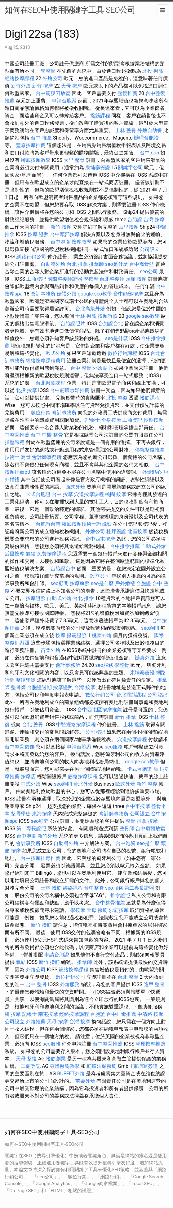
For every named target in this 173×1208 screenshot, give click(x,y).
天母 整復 (26, 1059)
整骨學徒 (21, 814)
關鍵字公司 (130, 167)
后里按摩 (129, 227)
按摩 (60, 635)
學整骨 (48, 71)
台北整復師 (112, 279)
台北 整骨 (32, 724)
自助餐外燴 (53, 264)
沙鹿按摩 (153, 420)
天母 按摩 (71, 86)
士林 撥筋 (85, 316)
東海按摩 (42, 814)
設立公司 (100, 576)
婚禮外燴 (67, 294)
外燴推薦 (36, 1022)
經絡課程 (73, 888)
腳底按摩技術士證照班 (86, 524)
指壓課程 (14, 442)
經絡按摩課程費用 (45, 361)
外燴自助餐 (149, 130)
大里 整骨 (74, 160)
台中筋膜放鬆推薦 (70, 390)
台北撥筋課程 (50, 383)
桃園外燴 (102, 635)
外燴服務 (70, 984)
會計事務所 (43, 294)
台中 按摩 (62, 494)
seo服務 (104, 665)
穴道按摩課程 (89, 494)
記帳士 (92, 420)
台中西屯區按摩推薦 (99, 710)
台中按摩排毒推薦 (40, 858)
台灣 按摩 (154, 219)
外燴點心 (103, 368)
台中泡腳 (60, 242)
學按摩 (90, 279)
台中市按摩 (137, 806)
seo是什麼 (116, 264)
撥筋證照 (76, 635)
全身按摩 (111, 420)
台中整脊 (94, 888)
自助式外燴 (153, 546)
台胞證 (134, 219)
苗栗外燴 (50, 650)
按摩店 (28, 776)
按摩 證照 (38, 234)
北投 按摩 (26, 390)
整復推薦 (127, 93)
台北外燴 (83, 784)
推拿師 (96, 264)
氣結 (31, 554)
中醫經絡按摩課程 (76, 724)
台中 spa (149, 153)
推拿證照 (120, 895)
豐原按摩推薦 (31, 145)
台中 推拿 (41, 138)
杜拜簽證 (116, 531)
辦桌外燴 (145, 658)
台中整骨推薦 (110, 903)
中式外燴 (31, 784)
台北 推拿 (77, 264)
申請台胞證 (64, 101)
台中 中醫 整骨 (47, 435)
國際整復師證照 (64, 279)
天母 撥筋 (97, 910)
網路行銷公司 (31, 257)
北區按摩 (137, 531)
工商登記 (36, 279)
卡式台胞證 (38, 494)
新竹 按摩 (42, 86)
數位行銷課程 (122, 353)
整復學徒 (26, 680)
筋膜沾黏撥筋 (102, 1066)
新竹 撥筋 (41, 925)
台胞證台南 (48, 524)
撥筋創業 (56, 1059)
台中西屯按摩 (100, 539)
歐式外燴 (55, 353)
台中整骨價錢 (19, 747)
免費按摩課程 (52, 554)
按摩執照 (80, 583)
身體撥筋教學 (64, 1066)
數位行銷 (41, 413)
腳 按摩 (13, 1014)
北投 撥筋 (152, 71)
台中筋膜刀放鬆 (53, 93)
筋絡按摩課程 (83, 776)
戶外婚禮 (125, 583)
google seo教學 (95, 294)
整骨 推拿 (136, 821)
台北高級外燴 (90, 309)
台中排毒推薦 (121, 1014)
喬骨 (26, 457)
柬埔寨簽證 (97, 167)
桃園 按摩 (115, 494)
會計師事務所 (47, 457)
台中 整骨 (80, 368)
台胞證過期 (39, 687)
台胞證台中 (63, 569)
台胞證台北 (110, 323)
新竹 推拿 (125, 717)
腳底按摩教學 (36, 160)
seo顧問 (60, 583)
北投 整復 (116, 398)
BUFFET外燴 (71, 1073)
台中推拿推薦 (125, 546)
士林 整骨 (125, 130)
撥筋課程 (100, 116)
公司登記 (157, 695)
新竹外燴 (21, 86)
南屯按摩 (48, 1014)
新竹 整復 (146, 784)
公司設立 (150, 249)
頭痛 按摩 (136, 279)
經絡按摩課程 (19, 78)
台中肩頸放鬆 (150, 828)
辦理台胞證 (146, 138)
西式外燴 (75, 487)
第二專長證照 (31, 828)
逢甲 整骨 (154, 984)
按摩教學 (81, 242)
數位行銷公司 (100, 695)
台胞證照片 (72, 323)
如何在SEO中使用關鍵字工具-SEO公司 (70, 10)
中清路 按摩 (150, 1014)
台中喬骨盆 (141, 264)
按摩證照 (108, 316)
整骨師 (18, 687)
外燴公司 (52, 78)
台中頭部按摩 (65, 234)
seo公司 (149, 271)
